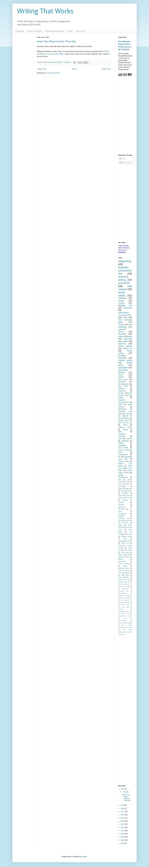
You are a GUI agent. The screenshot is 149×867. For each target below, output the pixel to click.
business (121, 388)
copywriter (127, 308)
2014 (123, 821)
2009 (123, 837)
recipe (125, 618)
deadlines (121, 504)
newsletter (122, 382)
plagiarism (121, 557)
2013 (123, 824)
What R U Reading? (34, 31)
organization (121, 611)
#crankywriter (123, 454)
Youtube (129, 498)
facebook (122, 334)
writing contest (125, 346)
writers (121, 377)
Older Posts (106, 69)
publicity (129, 438)
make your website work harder (125, 468)
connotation (125, 588)
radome (130, 616)
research (125, 416)
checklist (120, 586)
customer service (122, 330)
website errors (123, 420)
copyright (121, 541)
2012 (123, 827)
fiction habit (123, 598)
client (125, 539)
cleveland (129, 586)
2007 (123, 843)
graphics (126, 600)
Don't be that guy (125, 423)
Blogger (84, 856)
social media (121, 294)
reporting (129, 414)
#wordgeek (123, 367)
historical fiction (122, 602)
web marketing (125, 325)
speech (120, 495)
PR (119, 457)
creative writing (125, 360)
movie (127, 607)
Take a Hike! (80, 31)
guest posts (122, 379)
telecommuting (122, 620)
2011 (123, 830)
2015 (123, 818)
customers (122, 391)
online (120, 438)
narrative (120, 609)
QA (129, 582)
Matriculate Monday (123, 371)
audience (125, 500)
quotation (120, 616)
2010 (123, 834)
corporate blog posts (125, 340)
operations (125, 493)
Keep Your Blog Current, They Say (56, 41)
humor (130, 491)
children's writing (125, 427)
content (121, 303)
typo (119, 575)
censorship (128, 534)
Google (120, 498)
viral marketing (123, 577)
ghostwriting (122, 488)
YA (119, 584)
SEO (119, 479)
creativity (121, 502)
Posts (122, 159)
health (120, 404)
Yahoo (125, 425)
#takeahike (121, 582)
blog (130, 336)
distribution (129, 595)
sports (125, 566)
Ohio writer (123, 386)
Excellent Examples (122, 357)
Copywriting (19, 31)
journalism (124, 283)
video (127, 575)
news (120, 375)
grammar (122, 344)
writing (121, 301)
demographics (122, 593)
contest (125, 429)
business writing (123, 278)
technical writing (123, 568)
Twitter (121, 324)
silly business (123, 523)
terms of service (123, 570)
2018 (123, 808)
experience (121, 507)
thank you (121, 623)
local (130, 602)
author (121, 336)
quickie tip (125, 613)
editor (120, 432)
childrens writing (126, 536)
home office (128, 550)
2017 (123, 811)
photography (122, 514)
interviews (121, 509)
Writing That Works (45, 11)
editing (120, 398)
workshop (129, 623)
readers (121, 443)
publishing (125, 441)
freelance (121, 393)
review (127, 520)
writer (125, 317)
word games (123, 448)
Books (70, 31)
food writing (122, 484)
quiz (119, 384)
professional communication (124, 313)
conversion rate (123, 591)
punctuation (122, 561)
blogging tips (125, 305)
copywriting (124, 261)
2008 (123, 840)
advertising (122, 409)
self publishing (123, 418)
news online (125, 552)
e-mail (127, 482)
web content (125, 288)
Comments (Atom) (53, 73)
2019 (123, 805)
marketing (122, 298)
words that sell (123, 579)
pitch (128, 554)
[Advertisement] (125, 116)
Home (74, 69)
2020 (123, 789)
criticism (129, 541)
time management (124, 573)
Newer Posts (41, 69)
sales (127, 384)
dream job (125, 543)
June (124, 792)
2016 (123, 815)
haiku (130, 488)
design (120, 595)
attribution (126, 584)
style (127, 495)
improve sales (123, 461)
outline (130, 611)
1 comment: (67, 62)
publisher (121, 516)
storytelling (122, 445)
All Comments (125, 163)
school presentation (125, 564)
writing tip (127, 348)
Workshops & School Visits (55, 31)
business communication (124, 270)
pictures (120, 554)
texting (120, 525)
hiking (122, 491)
